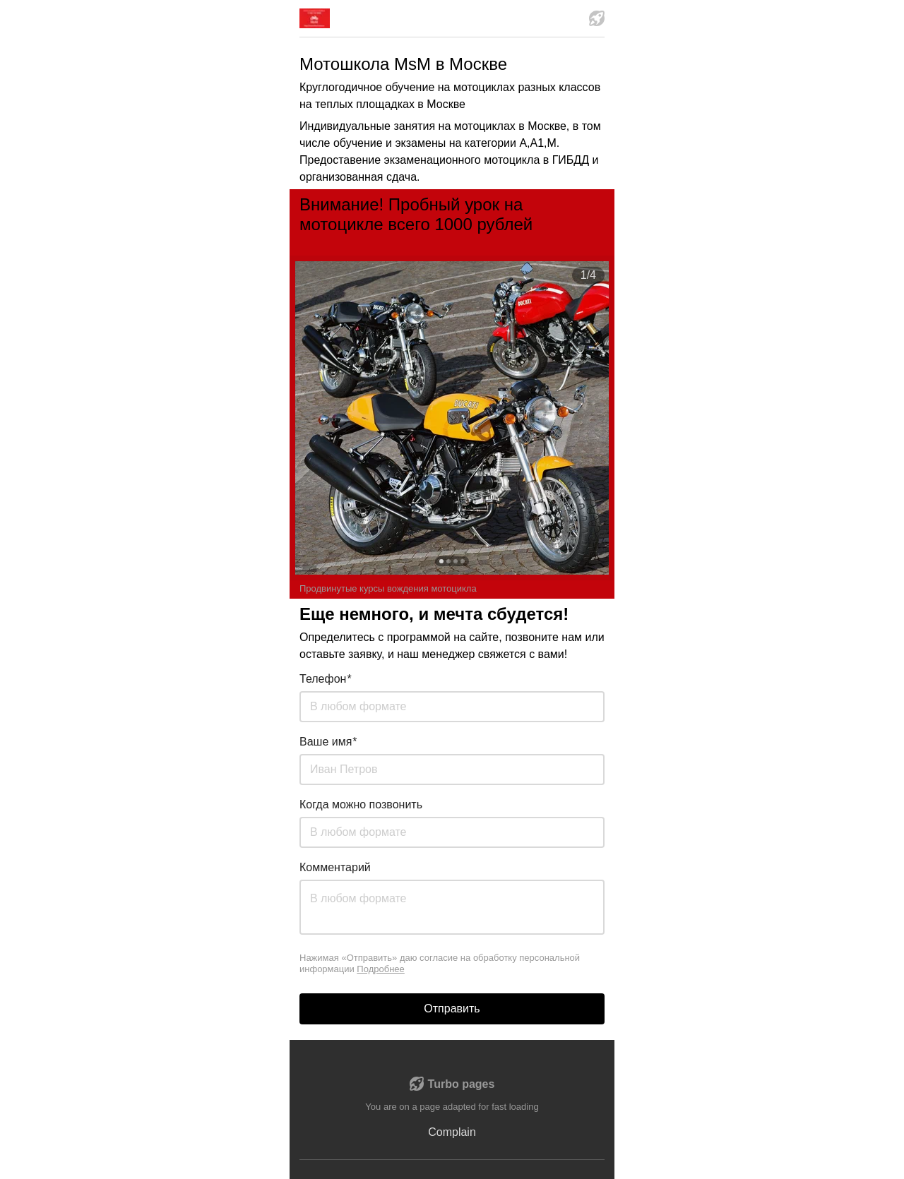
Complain (452, 1132)
